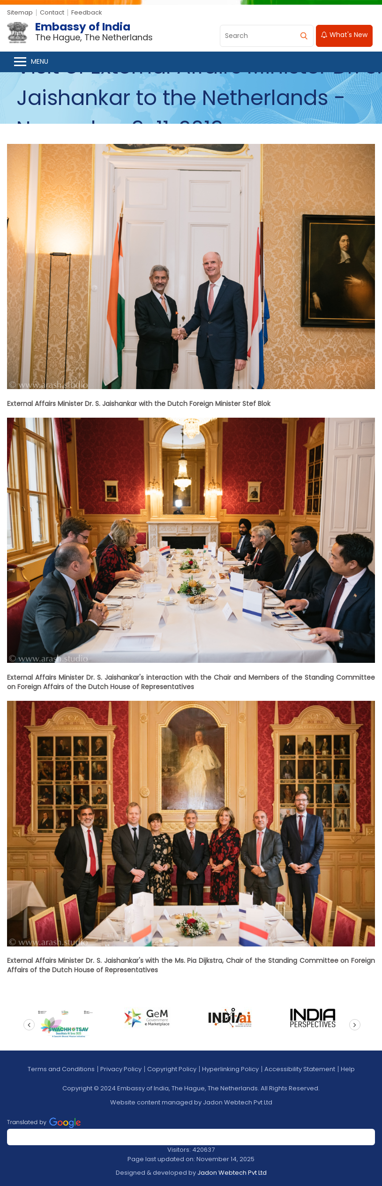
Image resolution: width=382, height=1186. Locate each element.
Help (348, 1069)
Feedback (86, 12)
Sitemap (20, 12)
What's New (344, 34)
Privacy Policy (121, 1069)
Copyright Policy (171, 1069)
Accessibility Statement (299, 1069)
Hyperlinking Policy (230, 1069)
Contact (52, 12)
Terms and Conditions (61, 1069)
